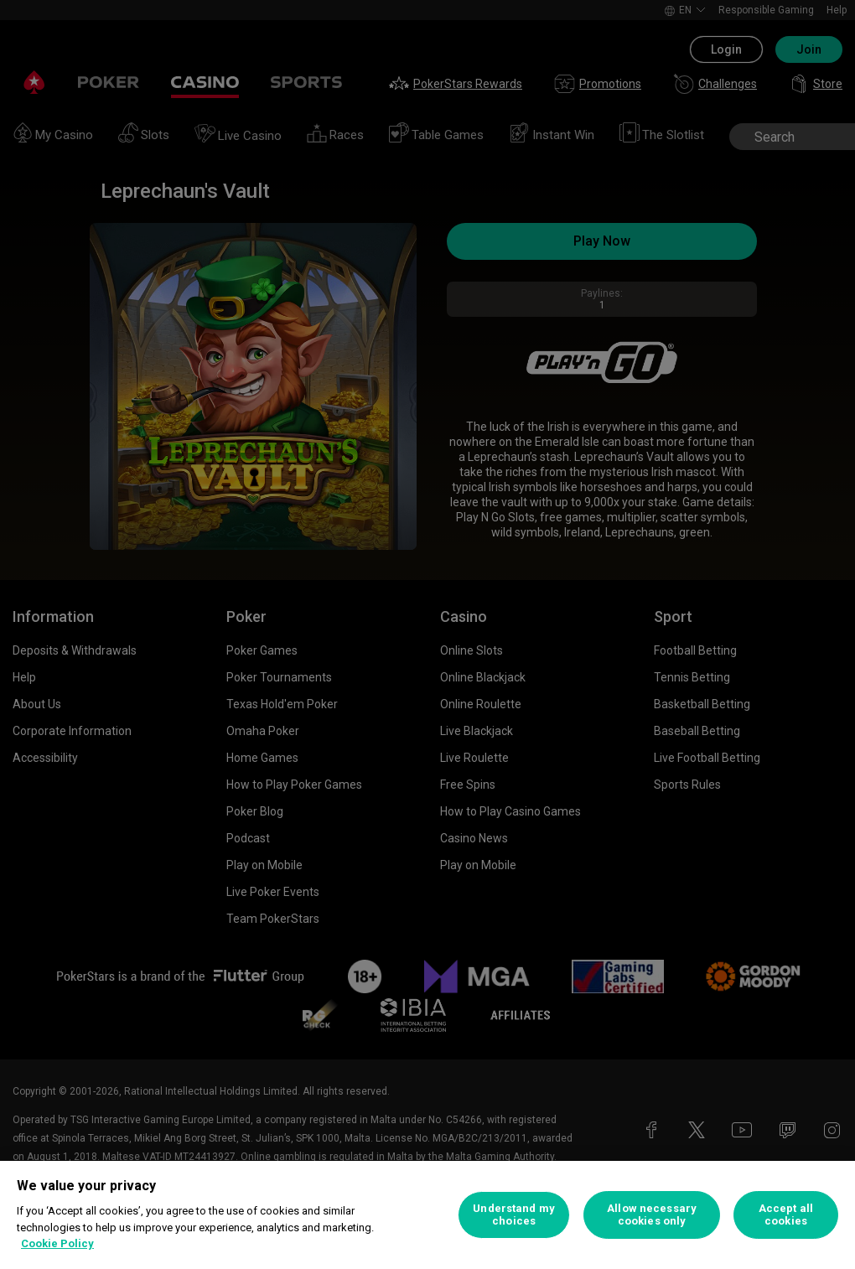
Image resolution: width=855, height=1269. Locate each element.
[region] (427, 1215)
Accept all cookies (786, 1215)
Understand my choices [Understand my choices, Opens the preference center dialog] (514, 1215)
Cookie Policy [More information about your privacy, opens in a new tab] (57, 1243)
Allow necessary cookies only (652, 1215)
